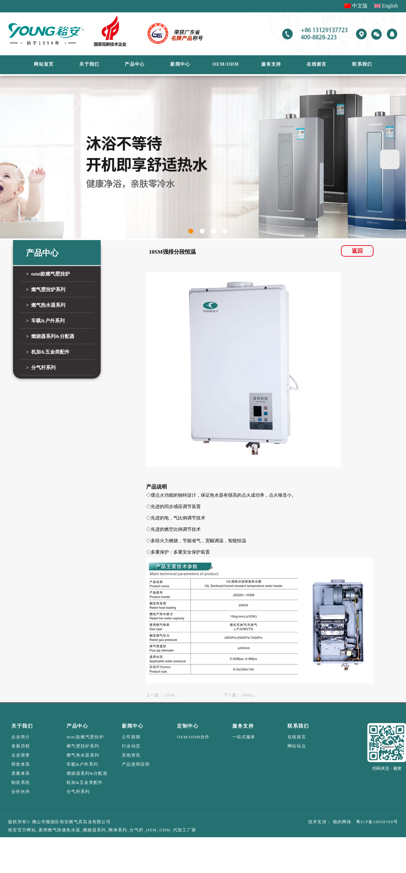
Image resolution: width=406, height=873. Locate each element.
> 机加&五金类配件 (48, 352)
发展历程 (20, 746)
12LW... (170, 694)
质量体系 (20, 773)
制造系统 (20, 782)
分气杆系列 (78, 791)
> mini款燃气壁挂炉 (48, 273)
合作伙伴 (20, 791)
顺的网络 (341, 821)
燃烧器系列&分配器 (87, 773)
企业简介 (20, 736)
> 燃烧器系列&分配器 (50, 336)
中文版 (360, 5)
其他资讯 (131, 755)
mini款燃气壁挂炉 (85, 736)
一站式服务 (244, 736)
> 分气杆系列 (41, 367)
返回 (357, 251)
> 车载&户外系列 (45, 320)
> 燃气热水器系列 (45, 305)
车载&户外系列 (82, 764)
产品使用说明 (136, 764)
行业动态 (131, 746)
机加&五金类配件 (85, 782)
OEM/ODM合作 (193, 736)
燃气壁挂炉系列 (83, 746)
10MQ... (248, 694)
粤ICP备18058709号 (374, 821)
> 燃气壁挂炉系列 (45, 289)
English (390, 5)
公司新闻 (131, 736)
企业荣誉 (20, 755)
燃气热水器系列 (83, 755)
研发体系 (20, 764)
